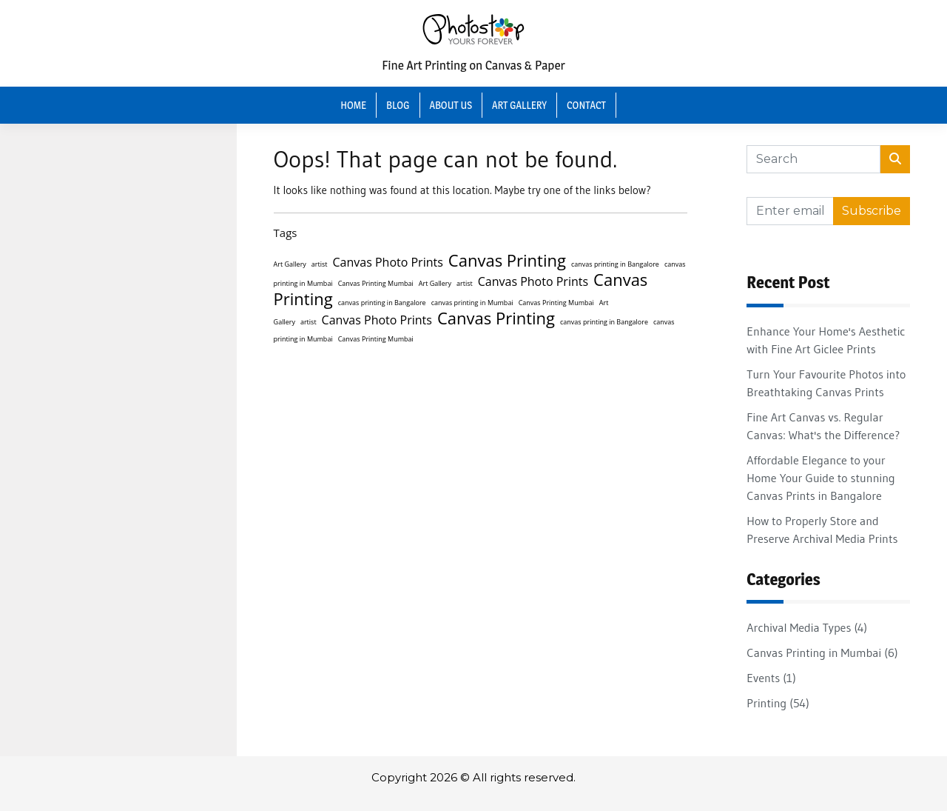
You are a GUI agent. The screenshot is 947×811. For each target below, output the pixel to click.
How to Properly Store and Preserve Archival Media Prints (822, 529)
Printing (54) (778, 702)
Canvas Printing (507, 260)
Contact (586, 105)
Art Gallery (519, 105)
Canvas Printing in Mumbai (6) (822, 652)
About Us (451, 105)
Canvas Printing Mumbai (376, 283)
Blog (398, 105)
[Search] (813, 159)
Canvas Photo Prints (388, 262)
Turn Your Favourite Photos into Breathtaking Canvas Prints (826, 383)
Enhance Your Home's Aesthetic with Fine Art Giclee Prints (826, 340)
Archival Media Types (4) (807, 627)
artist (319, 264)
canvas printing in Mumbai (472, 302)
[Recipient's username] (790, 211)
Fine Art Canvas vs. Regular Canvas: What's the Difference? (823, 426)
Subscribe (871, 211)
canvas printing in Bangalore (615, 264)
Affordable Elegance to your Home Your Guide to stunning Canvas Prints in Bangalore (820, 478)
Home (353, 105)
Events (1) (771, 677)
